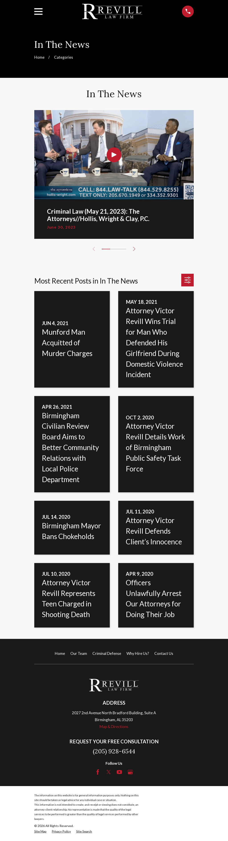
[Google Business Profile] (130, 772)
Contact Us (163, 653)
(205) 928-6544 (114, 751)
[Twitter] (108, 772)
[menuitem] (40, 831)
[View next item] (134, 249)
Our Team (78, 653)
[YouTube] (119, 772)
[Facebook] (97, 772)
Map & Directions (114, 726)
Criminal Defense (106, 653)
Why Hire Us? (137, 653)
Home (60, 653)
